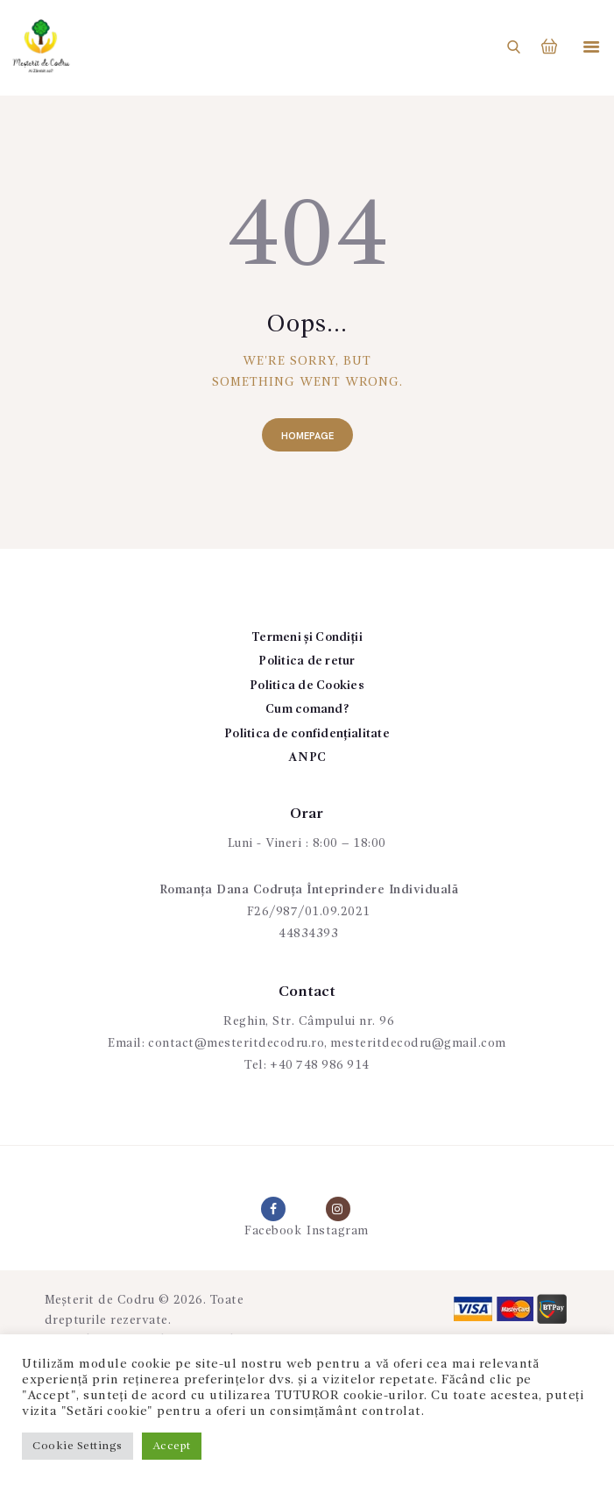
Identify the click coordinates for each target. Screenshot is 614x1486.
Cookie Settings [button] (77, 1446)
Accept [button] (171, 1446)
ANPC (307, 757)
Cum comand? (307, 709)
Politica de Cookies (307, 685)
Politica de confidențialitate (307, 734)
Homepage (307, 436)
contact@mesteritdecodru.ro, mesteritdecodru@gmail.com (327, 1043)
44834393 (308, 934)
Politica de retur (307, 661)
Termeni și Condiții (307, 637)
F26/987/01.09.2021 (308, 912)
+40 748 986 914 (320, 1065)
